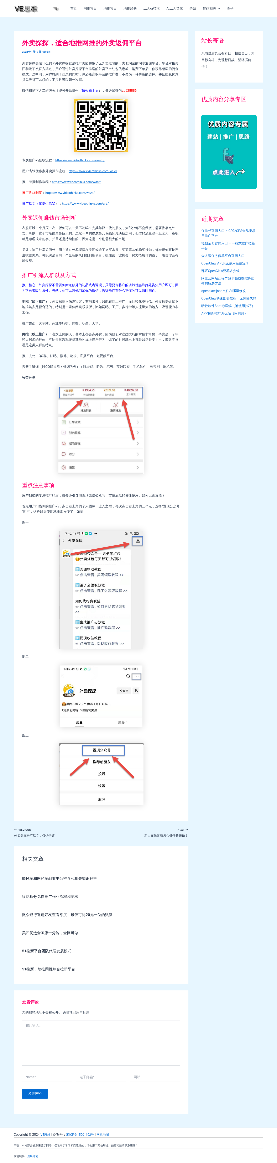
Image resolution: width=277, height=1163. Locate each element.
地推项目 (110, 8)
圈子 (230, 8)
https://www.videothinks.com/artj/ (87, 204)
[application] (218, 8)
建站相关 (211, 8)
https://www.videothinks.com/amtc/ (82, 160)
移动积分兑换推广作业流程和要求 (53, 897)
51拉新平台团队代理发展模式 (49, 951)
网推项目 (90, 8)
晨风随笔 (32, 1156)
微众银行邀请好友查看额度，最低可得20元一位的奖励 (72, 915)
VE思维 (46, 1135)
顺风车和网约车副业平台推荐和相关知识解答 (63, 878)
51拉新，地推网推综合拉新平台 (51, 969)
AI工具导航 (175, 8)
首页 (73, 8)
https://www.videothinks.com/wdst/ (78, 182)
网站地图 (106, 1135)
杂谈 (192, 8)
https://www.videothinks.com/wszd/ (72, 193)
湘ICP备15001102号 (82, 1135)
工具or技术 (151, 8)
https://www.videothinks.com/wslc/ (95, 171)
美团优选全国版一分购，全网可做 (53, 933)
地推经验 (130, 8)
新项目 (47, 51)
